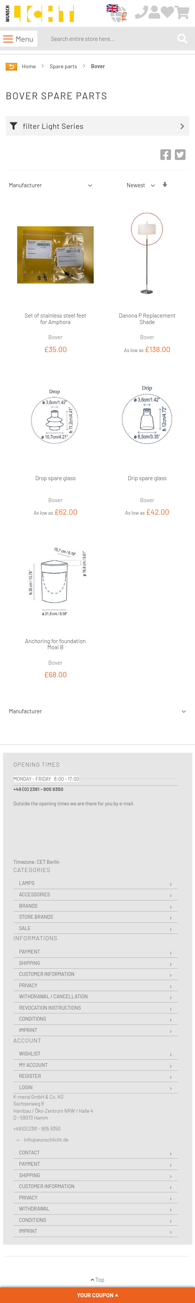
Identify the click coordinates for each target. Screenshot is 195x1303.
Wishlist (29, 1054)
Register (30, 1076)
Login (26, 1087)
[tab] (99, 126)
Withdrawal (34, 1209)
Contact (29, 1153)
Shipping (29, 963)
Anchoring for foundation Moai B (55, 644)
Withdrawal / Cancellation (53, 996)
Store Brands (36, 917)
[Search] (182, 38)
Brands (28, 906)
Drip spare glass (147, 478)
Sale (25, 928)
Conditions (32, 1019)
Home (29, 66)
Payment (29, 952)
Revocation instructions (50, 1008)
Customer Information (47, 974)
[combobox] (112, 39)
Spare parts (64, 66)
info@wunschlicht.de (46, 1140)
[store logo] (40, 14)
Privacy (28, 985)
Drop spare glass (55, 478)
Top (97, 1279)
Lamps (26, 883)
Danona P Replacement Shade (147, 318)
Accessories (34, 894)
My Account (33, 1065)
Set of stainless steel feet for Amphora (55, 318)
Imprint (28, 1030)
